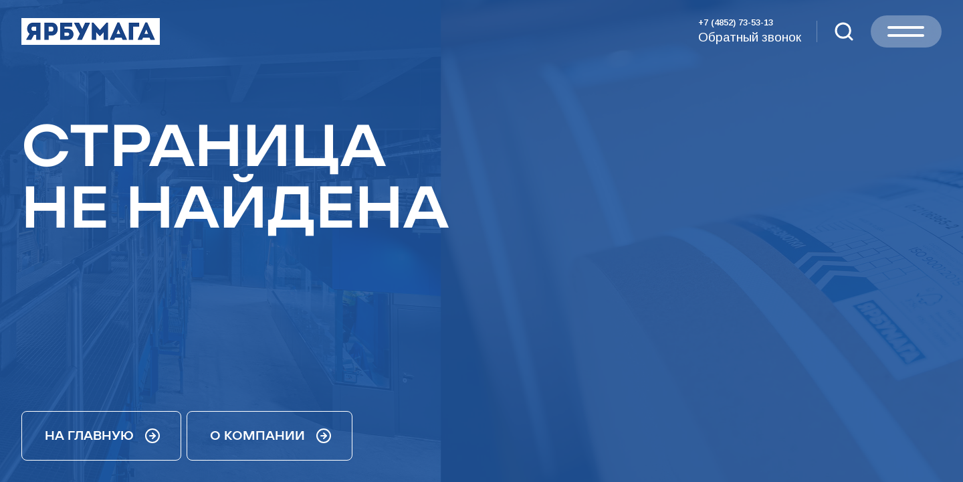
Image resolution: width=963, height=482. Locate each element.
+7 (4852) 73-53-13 (735, 22)
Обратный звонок (749, 37)
